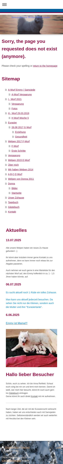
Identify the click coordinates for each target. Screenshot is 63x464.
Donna (11, 183)
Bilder (15, 188)
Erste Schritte (19, 150)
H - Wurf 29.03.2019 (18, 113)
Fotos (14, 108)
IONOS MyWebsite (12, 460)
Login (58, 447)
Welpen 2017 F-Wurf (19, 141)
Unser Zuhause (16, 197)
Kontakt (12, 211)
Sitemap (25, 447)
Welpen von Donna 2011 (21, 179)
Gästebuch (13, 207)
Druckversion (11, 447)
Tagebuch (13, 202)
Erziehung (20, 132)
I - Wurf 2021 (15, 99)
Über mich (13, 164)
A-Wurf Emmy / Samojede (21, 89)
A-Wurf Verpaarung (22, 94)
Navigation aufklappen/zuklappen (31, 4)
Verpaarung (18, 104)
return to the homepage (45, 65)
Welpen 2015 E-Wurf (19, 160)
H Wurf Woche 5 (20, 118)
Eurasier (12, 122)
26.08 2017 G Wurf (21, 127)
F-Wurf (15, 146)
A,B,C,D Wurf (15, 174)
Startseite (17, 193)
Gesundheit (21, 136)
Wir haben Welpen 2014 (20, 169)
